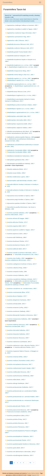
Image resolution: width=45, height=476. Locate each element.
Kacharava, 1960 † (18, 300)
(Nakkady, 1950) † (17, 311)
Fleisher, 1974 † (16, 222)
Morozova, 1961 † (18, 372)
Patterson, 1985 (19, 137)
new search (13, 21)
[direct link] (20, 21)
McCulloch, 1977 (19, 131)
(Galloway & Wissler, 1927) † (21, 279)
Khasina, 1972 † (17, 245)
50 (30, 462)
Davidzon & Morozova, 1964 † (21, 315)
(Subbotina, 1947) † (19, 387)
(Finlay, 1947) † (16, 419)
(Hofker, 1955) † (15, 173)
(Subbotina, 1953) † (18, 411)
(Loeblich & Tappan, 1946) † (21, 29)
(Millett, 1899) (18, 150)
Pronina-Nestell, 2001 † (18, 52)
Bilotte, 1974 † (16, 169)
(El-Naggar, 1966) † (17, 218)
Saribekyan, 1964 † (17, 383)
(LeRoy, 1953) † (16, 307)
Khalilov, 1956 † (15, 258)
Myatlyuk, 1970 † (16, 296)
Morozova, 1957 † (18, 410)
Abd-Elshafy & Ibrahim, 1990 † (21, 180)
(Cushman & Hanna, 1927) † (21, 264)
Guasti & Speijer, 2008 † (20, 368)
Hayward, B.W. (35, 475)
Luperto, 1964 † (17, 177)
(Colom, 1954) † (16, 233)
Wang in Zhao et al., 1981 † (19, 74)
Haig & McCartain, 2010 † (20, 33)
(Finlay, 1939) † (16, 268)
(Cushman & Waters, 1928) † (21, 105)
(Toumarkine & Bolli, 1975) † (20, 360)
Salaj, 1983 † (18, 116)
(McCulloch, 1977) (18, 133)
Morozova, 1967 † (18, 364)
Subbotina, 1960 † (18, 319)
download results (29, 21)
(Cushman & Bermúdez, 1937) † (21, 252)
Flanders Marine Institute (33, 473)
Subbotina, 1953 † (17, 213)
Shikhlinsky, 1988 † (16, 237)
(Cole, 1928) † (25, 254)
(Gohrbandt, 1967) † (18, 341)
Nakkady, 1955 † (20, 163)
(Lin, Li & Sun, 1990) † (22, 67)
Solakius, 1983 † (18, 127)
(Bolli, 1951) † (18, 120)
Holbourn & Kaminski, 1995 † (21, 25)
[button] (6, 25)
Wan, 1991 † (17, 159)
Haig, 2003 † (18, 36)
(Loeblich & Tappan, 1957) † (20, 230)
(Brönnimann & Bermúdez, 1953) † (20, 451)
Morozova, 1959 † (17, 324)
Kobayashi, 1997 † (17, 55)
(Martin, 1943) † (15, 379)
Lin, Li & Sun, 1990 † (19, 65)
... (26, 462)
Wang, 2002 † (18, 71)
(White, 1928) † (16, 357)
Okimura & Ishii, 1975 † (19, 44)
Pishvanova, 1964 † (17, 427)
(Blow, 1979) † (17, 292)
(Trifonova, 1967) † (17, 40)
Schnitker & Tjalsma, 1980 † (19, 195)
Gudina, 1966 (16, 271)
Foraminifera (7, 2)
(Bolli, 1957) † (15, 226)
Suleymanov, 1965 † (19, 156)
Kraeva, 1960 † (21, 288)
